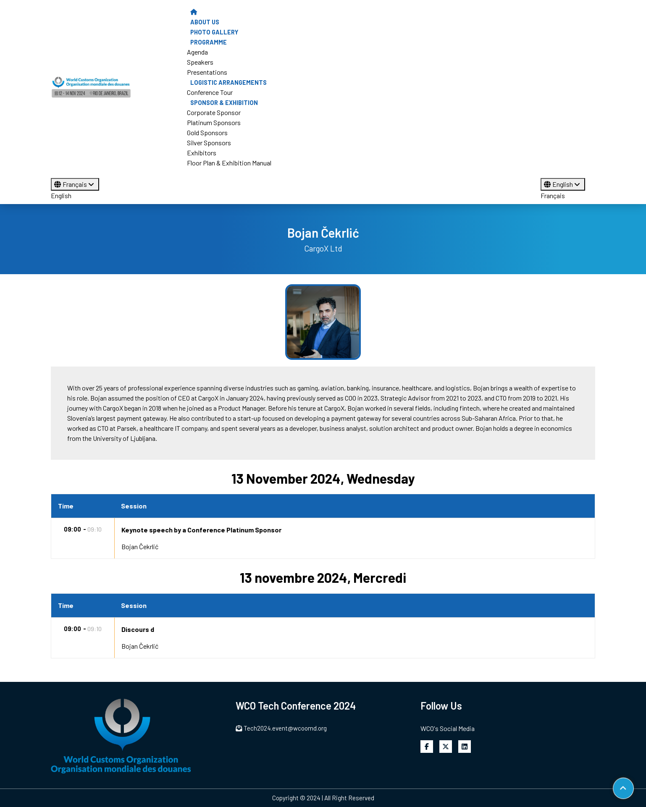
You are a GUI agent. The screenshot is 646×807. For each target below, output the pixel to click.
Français (75, 184)
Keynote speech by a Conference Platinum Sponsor (201, 530)
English (61, 195)
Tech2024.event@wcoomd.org (281, 728)
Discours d (137, 629)
